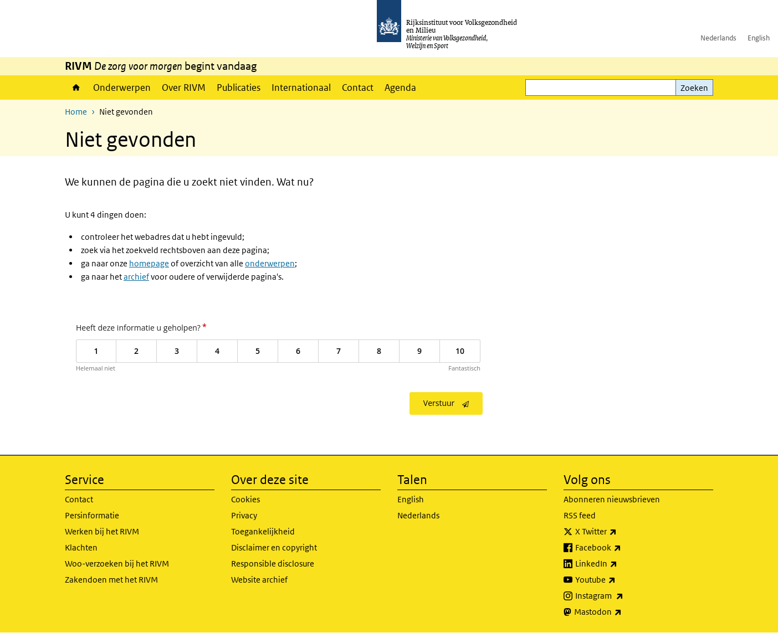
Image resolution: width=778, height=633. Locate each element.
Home (76, 87)
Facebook (622, 547)
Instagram (623, 596)
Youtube (619, 579)
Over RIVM (184, 87)
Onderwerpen (122, 87)
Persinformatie (92, 515)
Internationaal (301, 87)
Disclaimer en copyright (274, 547)
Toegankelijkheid (263, 531)
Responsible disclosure (272, 563)
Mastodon (622, 612)
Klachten (81, 547)
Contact (357, 87)
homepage (149, 263)
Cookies (245, 499)
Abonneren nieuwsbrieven (612, 499)
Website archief (259, 579)
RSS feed (580, 515)
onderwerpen (270, 263)
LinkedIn (620, 563)
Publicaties (238, 87)
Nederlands (718, 38)
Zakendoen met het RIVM (111, 579)
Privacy (244, 515)
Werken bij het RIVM (102, 531)
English (759, 38)
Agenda (400, 87)
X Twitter (620, 531)
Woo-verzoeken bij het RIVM (117, 563)
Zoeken (694, 88)
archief (136, 276)
